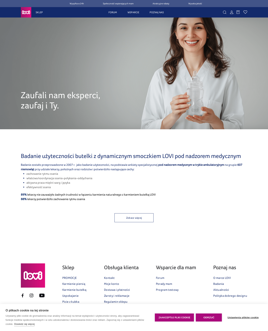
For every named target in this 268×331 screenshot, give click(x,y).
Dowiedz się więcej (24, 324)
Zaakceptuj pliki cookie (174, 317)
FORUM (113, 12)
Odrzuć (208, 317)
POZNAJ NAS (157, 12)
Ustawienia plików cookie (243, 317)
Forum (160, 278)
